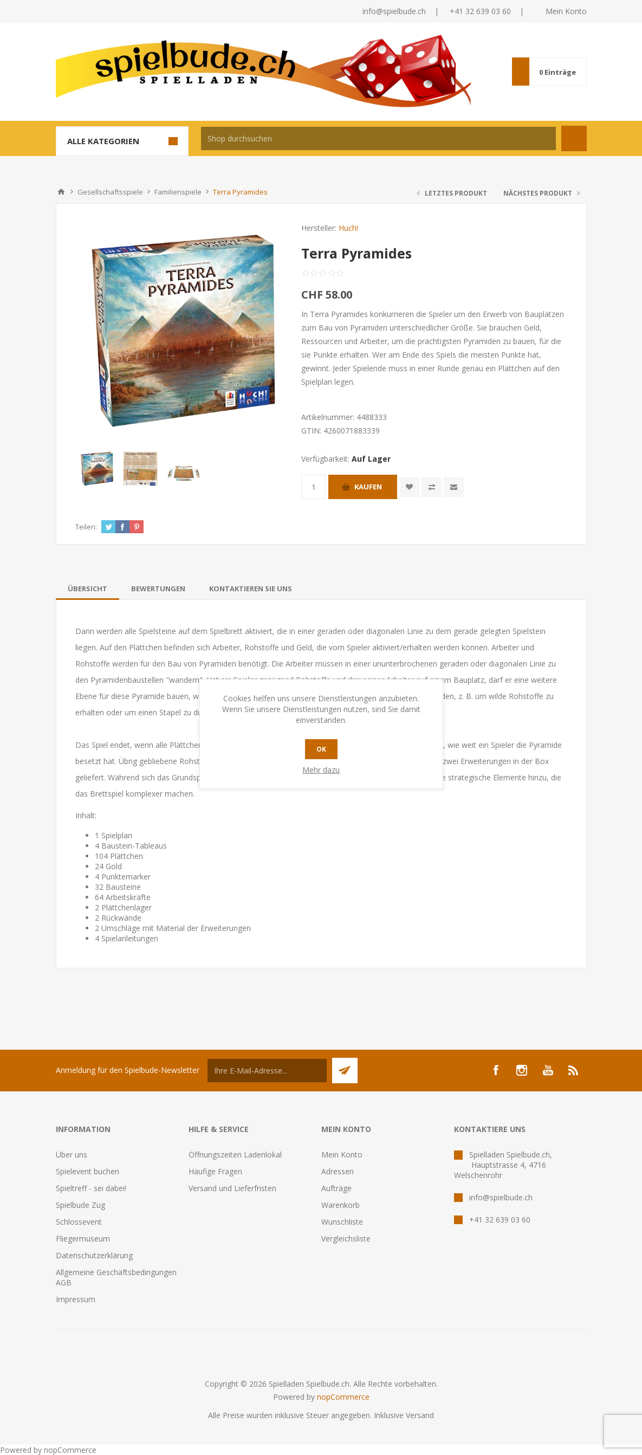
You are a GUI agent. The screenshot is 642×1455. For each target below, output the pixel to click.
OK (321, 749)
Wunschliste (342, 1222)
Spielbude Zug (80, 1205)
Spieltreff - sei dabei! (91, 1188)
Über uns (71, 1154)
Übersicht (87, 588)
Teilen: (86, 527)
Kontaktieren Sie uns (250, 588)
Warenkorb (340, 1205)
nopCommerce (343, 1397)
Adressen (337, 1171)
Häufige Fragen (215, 1171)
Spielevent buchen (87, 1171)
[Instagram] (521, 1070)
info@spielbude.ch (394, 11)
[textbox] (378, 138)
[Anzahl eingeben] (313, 487)
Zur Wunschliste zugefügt (409, 487)
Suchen (574, 138)
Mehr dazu (321, 770)
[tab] (87, 588)
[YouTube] (547, 1070)
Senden (345, 1070)
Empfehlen (454, 487)
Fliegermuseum (83, 1238)
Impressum (75, 1299)
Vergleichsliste (346, 1238)
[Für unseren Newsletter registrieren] (267, 1070)
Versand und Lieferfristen (232, 1188)
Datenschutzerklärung (94, 1255)
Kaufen (368, 487)
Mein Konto (566, 11)
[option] (97, 469)
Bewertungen (158, 588)
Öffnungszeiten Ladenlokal (235, 1154)
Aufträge (336, 1188)
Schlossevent (79, 1222)
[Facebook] (495, 1070)
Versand (420, 1415)
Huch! (348, 228)
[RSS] (573, 1070)
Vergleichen (431, 487)
